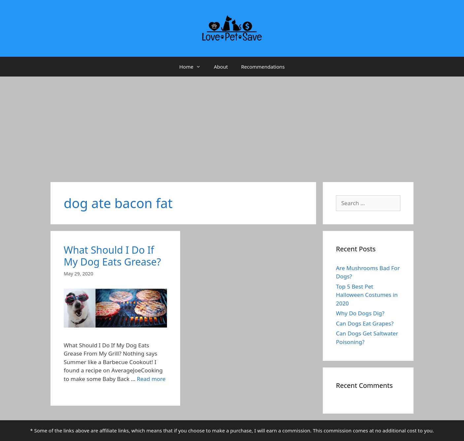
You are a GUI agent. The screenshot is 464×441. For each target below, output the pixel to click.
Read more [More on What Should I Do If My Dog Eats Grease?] (151, 379)
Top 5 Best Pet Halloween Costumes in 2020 (367, 295)
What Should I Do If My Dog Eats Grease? (112, 255)
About (221, 66)
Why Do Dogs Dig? (360, 313)
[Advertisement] (232, 126)
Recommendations (262, 66)
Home (193, 67)
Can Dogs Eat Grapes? (365, 323)
